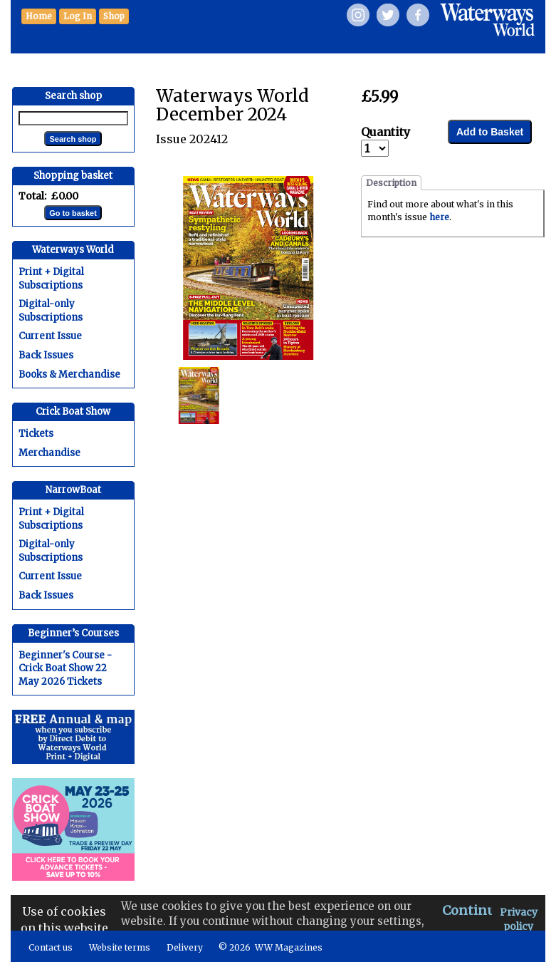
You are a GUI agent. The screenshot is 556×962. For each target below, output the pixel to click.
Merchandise (49, 453)
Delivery (185, 947)
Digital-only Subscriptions (51, 311)
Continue (472, 910)
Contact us (50, 947)
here (439, 217)
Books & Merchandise (69, 374)
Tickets (36, 434)
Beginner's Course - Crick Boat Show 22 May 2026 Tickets (65, 668)
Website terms (119, 947)
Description (391, 182)
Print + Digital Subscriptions (51, 278)
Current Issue (50, 336)
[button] (114, 16)
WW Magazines (288, 947)
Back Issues (46, 355)
